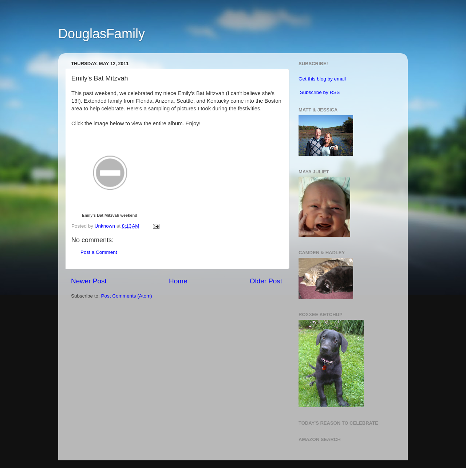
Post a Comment (98, 252)
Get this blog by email (322, 79)
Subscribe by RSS (320, 92)
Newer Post (89, 281)
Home (178, 281)
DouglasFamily (101, 33)
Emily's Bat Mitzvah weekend (109, 215)
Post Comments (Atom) (126, 296)
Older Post (266, 281)
